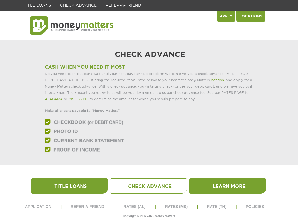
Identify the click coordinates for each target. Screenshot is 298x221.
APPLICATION (38, 206)
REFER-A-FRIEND (123, 5)
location (217, 80)
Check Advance (78, 5)
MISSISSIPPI (78, 99)
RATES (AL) (135, 206)
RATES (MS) (176, 206)
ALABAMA (54, 99)
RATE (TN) (217, 206)
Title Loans (37, 5)
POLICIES (255, 206)
